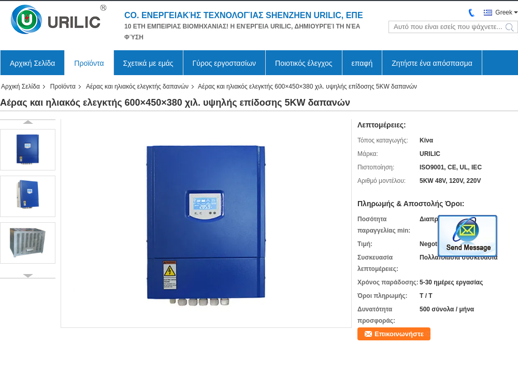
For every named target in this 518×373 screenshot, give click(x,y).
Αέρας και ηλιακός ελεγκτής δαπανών (137, 86)
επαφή (362, 63)
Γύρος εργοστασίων (224, 63)
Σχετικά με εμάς (148, 63)
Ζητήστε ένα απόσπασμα (432, 63)
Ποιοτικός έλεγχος (303, 63)
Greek (503, 12)
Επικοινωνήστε (399, 334)
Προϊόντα (89, 63)
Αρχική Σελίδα (32, 63)
